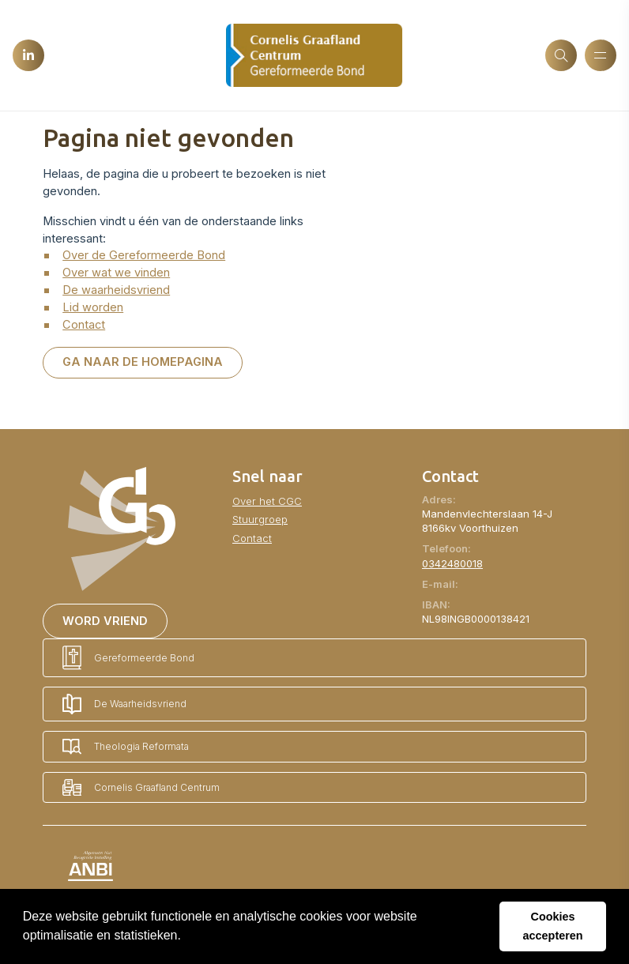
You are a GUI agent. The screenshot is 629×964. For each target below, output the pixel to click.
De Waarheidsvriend (124, 704)
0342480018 (452, 563)
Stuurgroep (260, 519)
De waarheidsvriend (116, 290)
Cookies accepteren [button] (553, 926)
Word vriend (105, 621)
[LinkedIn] (28, 55)
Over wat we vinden (116, 272)
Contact (83, 325)
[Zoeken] (561, 55)
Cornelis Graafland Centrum (141, 787)
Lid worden (92, 307)
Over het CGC (267, 501)
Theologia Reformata (125, 746)
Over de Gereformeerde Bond (143, 255)
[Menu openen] (600, 55)
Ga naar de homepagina (142, 362)
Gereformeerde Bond (128, 658)
